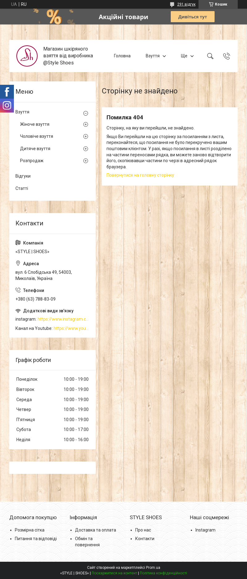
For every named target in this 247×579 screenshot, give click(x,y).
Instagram (205, 530)
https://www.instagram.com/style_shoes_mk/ (64, 319)
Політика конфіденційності (163, 573)
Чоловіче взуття (36, 136)
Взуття (153, 55)
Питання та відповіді (36, 538)
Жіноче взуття (34, 124)
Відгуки (23, 176)
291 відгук (186, 4)
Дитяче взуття (35, 148)
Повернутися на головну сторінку (140, 175)
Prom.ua (153, 567)
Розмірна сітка (29, 530)
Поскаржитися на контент (114, 573)
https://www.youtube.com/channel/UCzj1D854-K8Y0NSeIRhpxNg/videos (72, 328)
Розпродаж (32, 160)
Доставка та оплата (95, 530)
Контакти (144, 538)
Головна (122, 55)
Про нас (143, 530)
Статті (21, 188)
